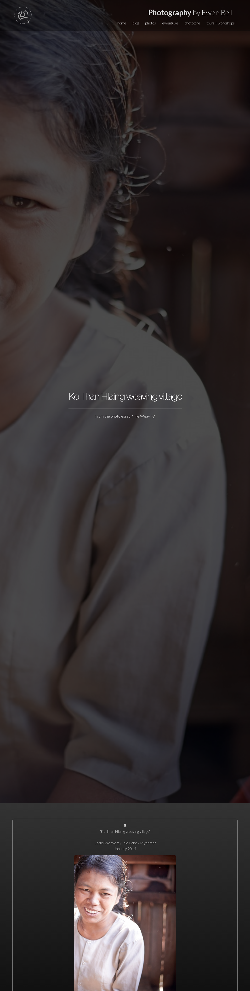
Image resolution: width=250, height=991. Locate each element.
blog (135, 23)
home (121, 23)
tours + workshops (220, 23)
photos (150, 23)
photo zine (192, 23)
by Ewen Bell (190, 12)
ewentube (170, 23)
